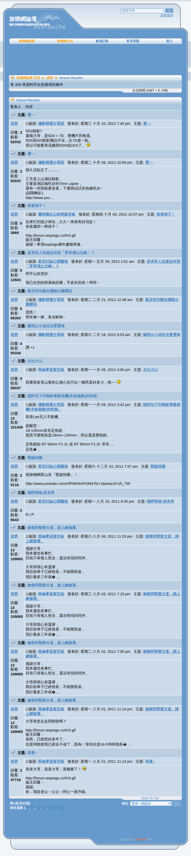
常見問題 (132, 41)
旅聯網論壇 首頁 (28, 78)
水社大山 (34, 361)
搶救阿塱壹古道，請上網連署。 (53, 528)
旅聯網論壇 (26, 41)
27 (44, 808)
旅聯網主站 (65, 41)
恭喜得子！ (36, 205)
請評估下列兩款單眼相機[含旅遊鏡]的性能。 (64, 396)
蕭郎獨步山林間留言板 (56, 214)
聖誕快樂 (34, 458)
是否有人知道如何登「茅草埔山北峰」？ (61, 253)
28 (49, 808)
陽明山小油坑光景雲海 (46, 326)
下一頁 (58, 808)
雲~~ (31, 115)
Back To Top (150, 798)
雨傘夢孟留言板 (51, 369)
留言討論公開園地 (53, 261)
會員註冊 (102, 41)
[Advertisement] (95, 59)
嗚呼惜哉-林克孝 (41, 493)
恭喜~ (32, 753)
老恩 (14, 123)
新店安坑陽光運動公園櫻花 (49, 291)
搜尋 (50, 78)
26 (39, 808)
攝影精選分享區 (51, 123)
